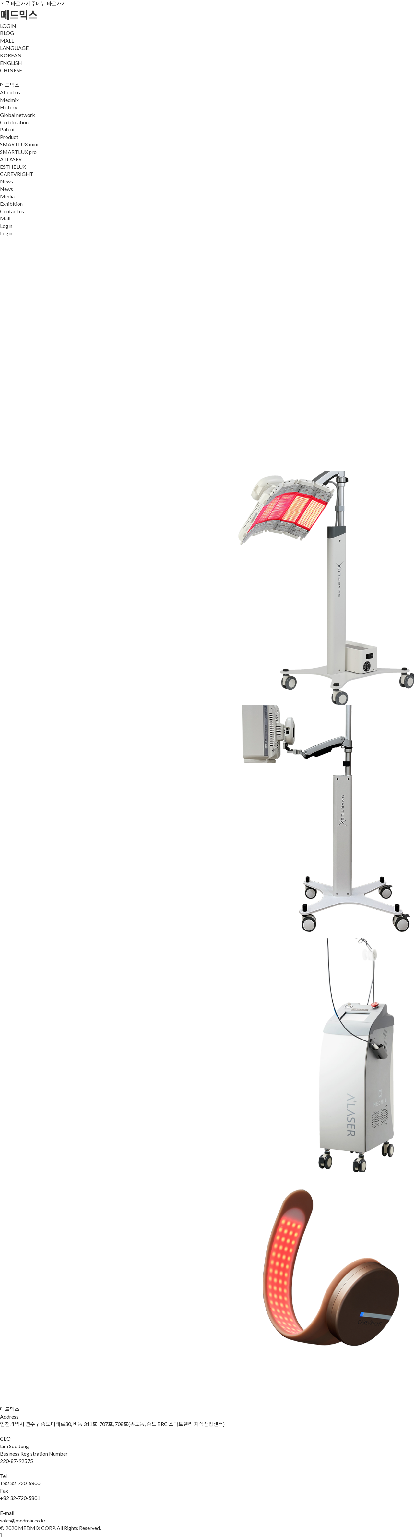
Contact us (12, 211)
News (6, 181)
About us (10, 92)
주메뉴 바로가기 (48, 3)
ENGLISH (11, 63)
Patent (7, 129)
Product (9, 137)
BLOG (7, 33)
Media (7, 196)
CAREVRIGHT (16, 174)
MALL (7, 40)
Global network (17, 115)
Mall (5, 218)
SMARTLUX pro (18, 152)
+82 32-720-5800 (20, 1483)
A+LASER (11, 159)
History (8, 107)
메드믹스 (19, 14)
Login (6, 226)
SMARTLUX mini (19, 144)
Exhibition (11, 204)
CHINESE (11, 70)
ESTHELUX (13, 167)
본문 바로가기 (15, 3)
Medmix (9, 100)
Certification (14, 122)
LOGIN (8, 26)
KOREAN (11, 55)
